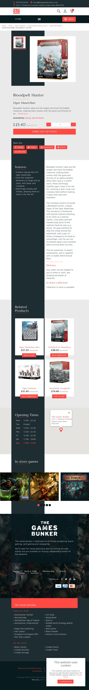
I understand (65, 682)
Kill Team (50, 615)
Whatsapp (47, 147)
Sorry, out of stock (44, 131)
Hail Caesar (20, 631)
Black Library (21, 647)
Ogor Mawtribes (56, 26)
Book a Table (31, 571)
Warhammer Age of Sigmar (27, 620)
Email (62, 147)
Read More (23, 114)
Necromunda (20, 617)
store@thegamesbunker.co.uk (45, 2)
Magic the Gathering (24, 629)
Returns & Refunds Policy (30, 668)
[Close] (69, 416)
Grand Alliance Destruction (38, 26)
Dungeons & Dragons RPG (26, 634)
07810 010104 (22, 2)
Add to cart (29, 355)
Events (63, 571)
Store (10, 26)
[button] (38, 505)
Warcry (49, 620)
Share (19, 147)
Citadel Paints (52, 647)
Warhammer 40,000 (24, 615)
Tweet (32, 147)
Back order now (59, 355)
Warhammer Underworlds (26, 623)
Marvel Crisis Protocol (56, 634)
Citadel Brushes (22, 650)
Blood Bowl (51, 617)
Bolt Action (51, 629)
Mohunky (35, 680)
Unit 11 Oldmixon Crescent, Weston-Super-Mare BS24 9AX (40, 5)
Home (4, 26)
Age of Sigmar (20, 26)
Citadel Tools (52, 650)
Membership (48, 571)
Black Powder (52, 631)
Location (35, 573)
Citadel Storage (22, 653)
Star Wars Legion (22, 637)
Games (22, 573)
